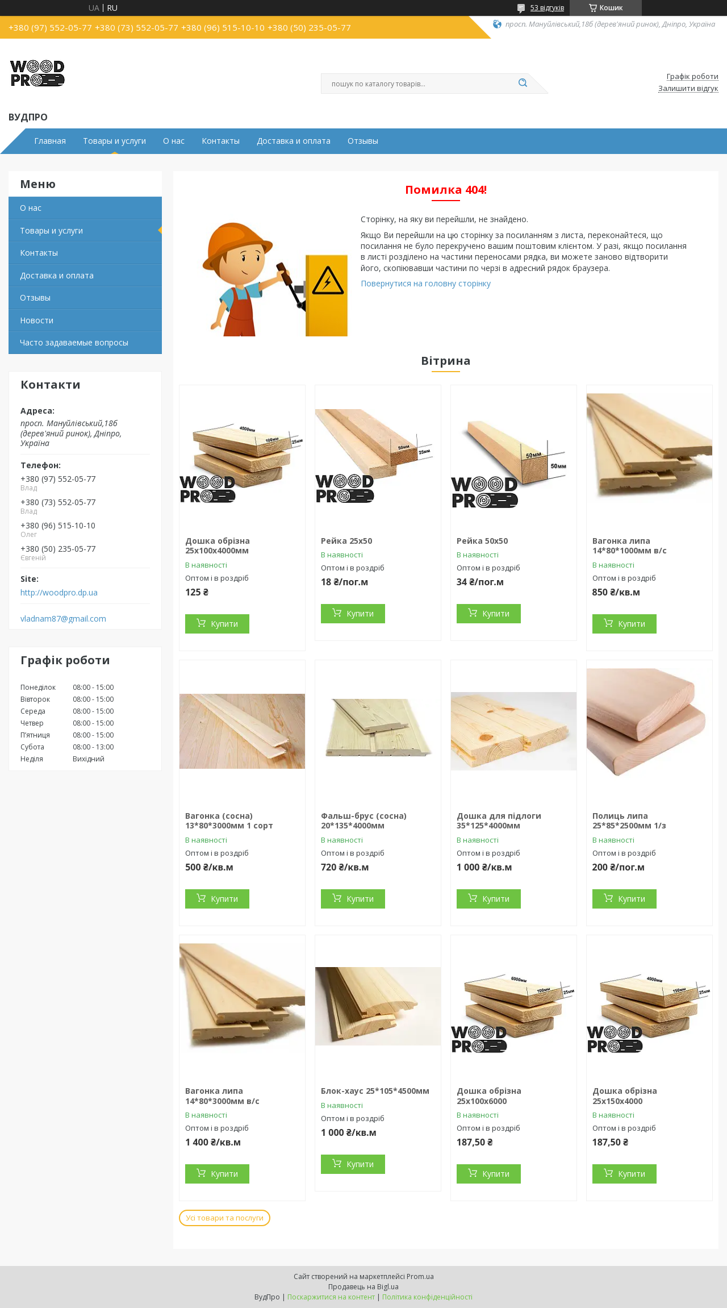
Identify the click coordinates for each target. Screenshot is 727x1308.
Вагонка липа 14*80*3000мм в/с (222, 1095)
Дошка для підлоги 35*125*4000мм (499, 820)
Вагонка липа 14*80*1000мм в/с (629, 545)
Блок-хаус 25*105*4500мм (375, 1090)
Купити (224, 623)
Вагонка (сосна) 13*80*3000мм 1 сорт (229, 820)
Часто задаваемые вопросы (74, 342)
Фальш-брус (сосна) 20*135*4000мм (364, 820)
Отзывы (363, 141)
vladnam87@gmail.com (63, 619)
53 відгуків (547, 8)
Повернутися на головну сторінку (426, 283)
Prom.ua (420, 1276)
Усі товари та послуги (225, 1218)
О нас (174, 141)
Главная (50, 141)
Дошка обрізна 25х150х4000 (624, 1095)
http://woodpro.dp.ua (59, 593)
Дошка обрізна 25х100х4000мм (217, 545)
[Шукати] (522, 83)
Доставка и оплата (294, 141)
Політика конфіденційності (427, 1297)
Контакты (221, 141)
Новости (36, 320)
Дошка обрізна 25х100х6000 (489, 1095)
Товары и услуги (114, 141)
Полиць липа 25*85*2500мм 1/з (629, 820)
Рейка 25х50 (346, 540)
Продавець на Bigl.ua (363, 1287)
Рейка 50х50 (482, 540)
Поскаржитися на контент (331, 1297)
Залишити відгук (688, 89)
